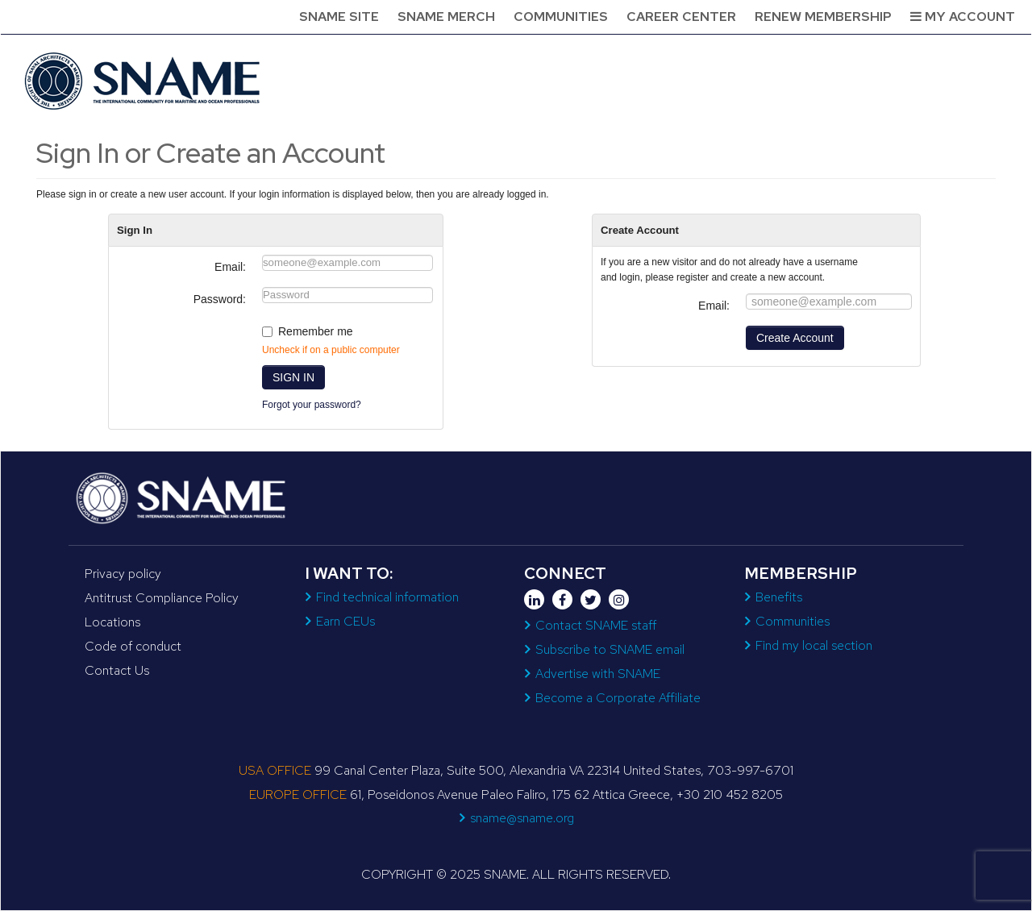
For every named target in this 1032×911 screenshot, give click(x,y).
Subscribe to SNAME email (610, 649)
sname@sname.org (522, 817)
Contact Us (117, 670)
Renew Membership (823, 16)
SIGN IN (293, 377)
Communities (561, 16)
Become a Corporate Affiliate (618, 697)
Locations (112, 622)
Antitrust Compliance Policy (162, 597)
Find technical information (387, 597)
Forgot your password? (311, 404)
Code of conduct (133, 646)
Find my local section (813, 645)
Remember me (315, 331)
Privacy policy (123, 573)
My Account (962, 16)
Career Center (681, 16)
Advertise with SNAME (597, 673)
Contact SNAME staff (595, 625)
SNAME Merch (446, 16)
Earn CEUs (345, 621)
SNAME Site (339, 16)
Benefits (778, 597)
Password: (220, 299)
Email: (230, 266)
